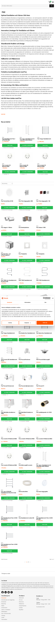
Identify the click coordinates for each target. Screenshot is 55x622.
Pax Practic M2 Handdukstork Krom (9, 360)
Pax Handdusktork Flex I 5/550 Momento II (9, 518)
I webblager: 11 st (22, 474)
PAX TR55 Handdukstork (42, 280)
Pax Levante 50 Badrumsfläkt (41, 166)
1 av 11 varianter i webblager (7, 421)
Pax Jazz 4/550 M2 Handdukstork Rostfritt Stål (8, 492)
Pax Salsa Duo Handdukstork (44, 333)
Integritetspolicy (22, 605)
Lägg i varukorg (27, 145)
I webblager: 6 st (23, 174)
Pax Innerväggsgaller (42, 491)
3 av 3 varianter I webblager (41, 209)
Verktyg (3, 615)
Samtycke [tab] (9, 302)
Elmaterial (3, 601)
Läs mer (3, 114)
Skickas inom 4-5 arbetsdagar (7, 209)
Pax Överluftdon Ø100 (7, 201)
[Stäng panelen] (52, 298)
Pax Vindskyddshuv (24, 227)
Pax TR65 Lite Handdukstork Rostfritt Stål (8, 281)
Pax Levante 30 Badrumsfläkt (6, 166)
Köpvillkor (21, 609)
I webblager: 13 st (40, 394)
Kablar (2, 605)
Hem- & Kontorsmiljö (6, 613)
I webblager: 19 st (22, 447)
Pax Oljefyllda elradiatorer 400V (8, 413)
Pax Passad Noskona (24, 359)
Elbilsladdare (4, 611)
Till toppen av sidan (5, 573)
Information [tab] (27, 302)
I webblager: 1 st (4, 394)
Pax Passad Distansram (7, 386)
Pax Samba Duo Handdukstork (27, 333)
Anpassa (27, 322)
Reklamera (21, 603)
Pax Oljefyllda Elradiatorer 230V (26, 413)
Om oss (20, 599)
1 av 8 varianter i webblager (24, 421)
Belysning (3, 603)
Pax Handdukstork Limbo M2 (26, 518)
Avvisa (10, 322)
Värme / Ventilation (5, 609)
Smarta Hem (4, 607)
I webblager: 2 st (40, 236)
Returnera (21, 601)
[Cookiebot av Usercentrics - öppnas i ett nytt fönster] (44, 298)
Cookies (21, 607)
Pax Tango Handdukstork (44, 138)
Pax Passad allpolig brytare (26, 386)
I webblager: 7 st (40, 262)
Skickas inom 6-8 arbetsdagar (8, 147)
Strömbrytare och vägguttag (7, 599)
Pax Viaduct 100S (41, 227)
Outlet (2, 617)
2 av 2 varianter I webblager (42, 174)
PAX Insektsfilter (23, 491)
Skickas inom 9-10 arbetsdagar (7, 289)
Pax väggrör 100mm (6, 227)
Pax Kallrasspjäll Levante (25, 465)
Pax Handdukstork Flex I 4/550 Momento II (9, 545)
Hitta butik (21, 597)
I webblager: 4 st (22, 500)
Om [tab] (45, 302)
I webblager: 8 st (5, 174)
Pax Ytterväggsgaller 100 (43, 201)
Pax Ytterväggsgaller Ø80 (26, 201)
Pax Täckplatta (23, 254)
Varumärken (4, 619)
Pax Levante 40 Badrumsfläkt (27, 438)
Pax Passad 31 (40, 386)
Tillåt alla (45, 322)
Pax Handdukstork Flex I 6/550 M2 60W (8, 139)
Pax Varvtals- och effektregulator (6, 254)
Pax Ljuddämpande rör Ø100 (43, 412)
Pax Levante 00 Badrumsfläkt (24, 166)
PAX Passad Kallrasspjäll (43, 359)
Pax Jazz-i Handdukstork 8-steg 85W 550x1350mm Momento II (27, 140)
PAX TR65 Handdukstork (25, 280)
